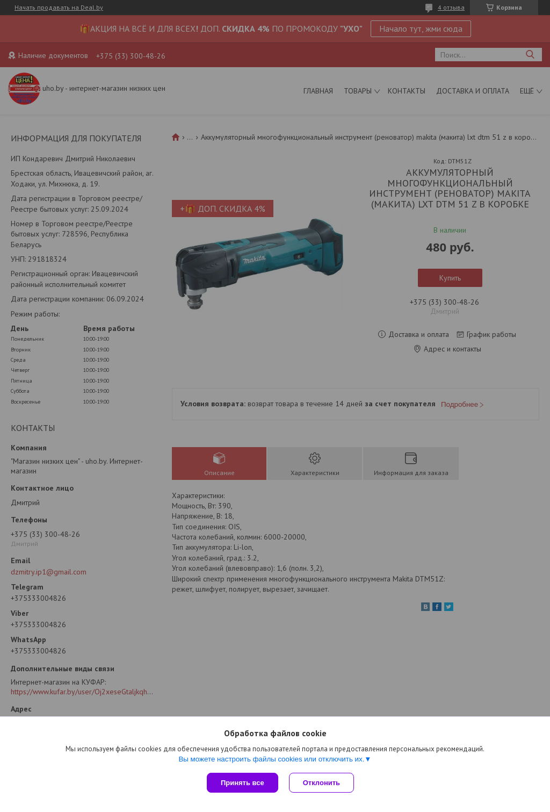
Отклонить (321, 783)
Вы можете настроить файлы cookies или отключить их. (271, 759)
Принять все (242, 783)
